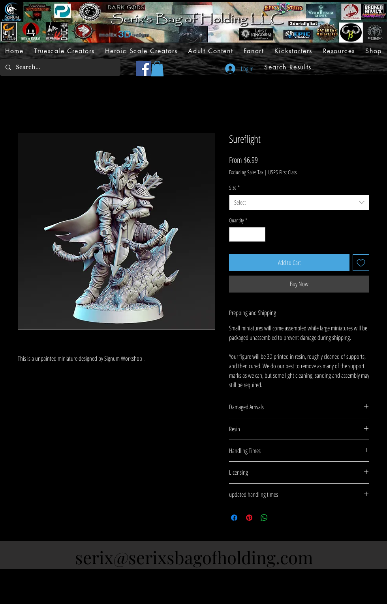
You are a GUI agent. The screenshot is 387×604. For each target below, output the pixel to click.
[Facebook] (143, 68)
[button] (157, 68)
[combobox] (299, 202)
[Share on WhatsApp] (264, 517)
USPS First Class (282, 172)
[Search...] (60, 67)
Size (234, 187)
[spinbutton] (247, 234)
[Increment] (259, 234)
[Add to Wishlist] (361, 262)
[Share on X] (279, 517)
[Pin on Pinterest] (249, 517)
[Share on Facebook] (234, 517)
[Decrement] (235, 234)
